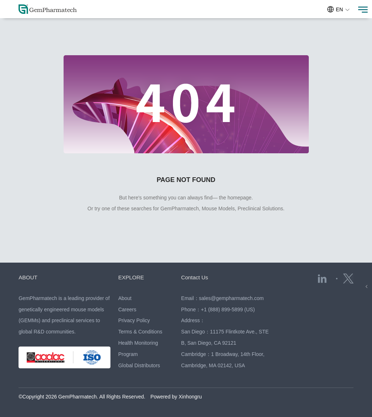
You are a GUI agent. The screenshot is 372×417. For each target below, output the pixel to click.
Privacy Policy (134, 320)
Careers (127, 309)
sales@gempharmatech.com (231, 298)
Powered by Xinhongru (176, 397)
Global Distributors (139, 365)
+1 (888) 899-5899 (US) (228, 309)
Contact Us (194, 277)
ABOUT (28, 277)
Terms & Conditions (140, 332)
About (125, 298)
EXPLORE (131, 277)
